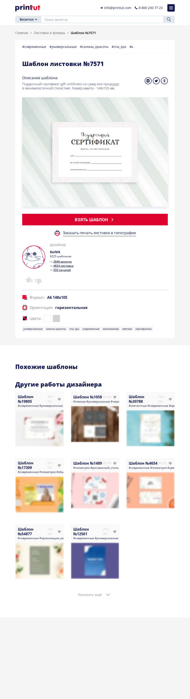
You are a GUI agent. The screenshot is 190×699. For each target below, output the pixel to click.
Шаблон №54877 (26, 531)
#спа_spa (119, 46)
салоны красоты (56, 329)
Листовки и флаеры (49, 33)
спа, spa (74, 329)
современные (91, 329)
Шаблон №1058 (87, 397)
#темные (79, 401)
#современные (34, 46)
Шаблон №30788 (136, 399)
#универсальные (63, 46)
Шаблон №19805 (26, 399)
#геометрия (47, 472)
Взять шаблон (95, 220)
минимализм (111, 329)
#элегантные (138, 406)
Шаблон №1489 (87, 463)
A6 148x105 (57, 297)
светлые (127, 329)
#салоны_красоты (94, 46)
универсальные (33, 329)
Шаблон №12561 (81, 531)
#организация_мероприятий (59, 538)
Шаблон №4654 (143, 463)
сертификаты (143, 329)
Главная (21, 33)
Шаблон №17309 (26, 465)
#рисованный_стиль (104, 468)
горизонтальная (71, 307)
